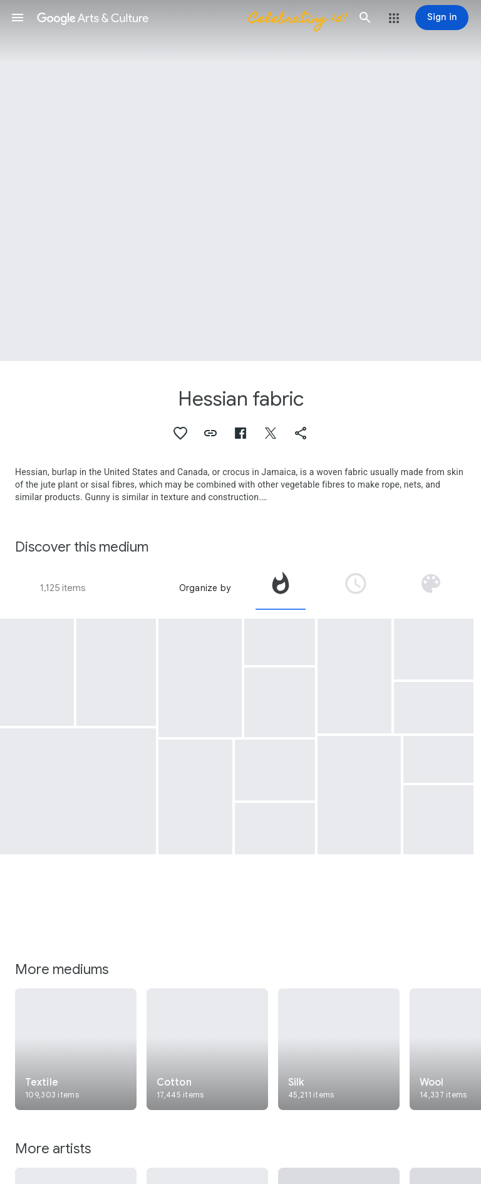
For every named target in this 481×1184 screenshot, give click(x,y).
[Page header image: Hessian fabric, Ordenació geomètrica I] (240, 180)
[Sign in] (441, 17)
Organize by (204, 588)
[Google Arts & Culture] (191, 17)
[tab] (281, 588)
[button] (18, 18)
